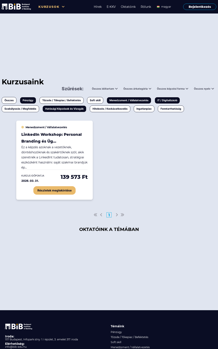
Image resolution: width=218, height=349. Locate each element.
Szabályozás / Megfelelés (20, 108)
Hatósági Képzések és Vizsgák (64, 108)
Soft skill (95, 100)
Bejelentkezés (200, 7)
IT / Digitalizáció (167, 100)
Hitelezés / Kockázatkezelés (110, 108)
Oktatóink (128, 7)
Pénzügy (28, 100)
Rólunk (146, 7)
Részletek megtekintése (54, 190)
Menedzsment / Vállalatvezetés (129, 100)
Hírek (98, 7)
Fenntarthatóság (171, 108)
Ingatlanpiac (144, 108)
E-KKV (111, 7)
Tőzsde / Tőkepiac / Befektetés (61, 100)
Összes (9, 100)
